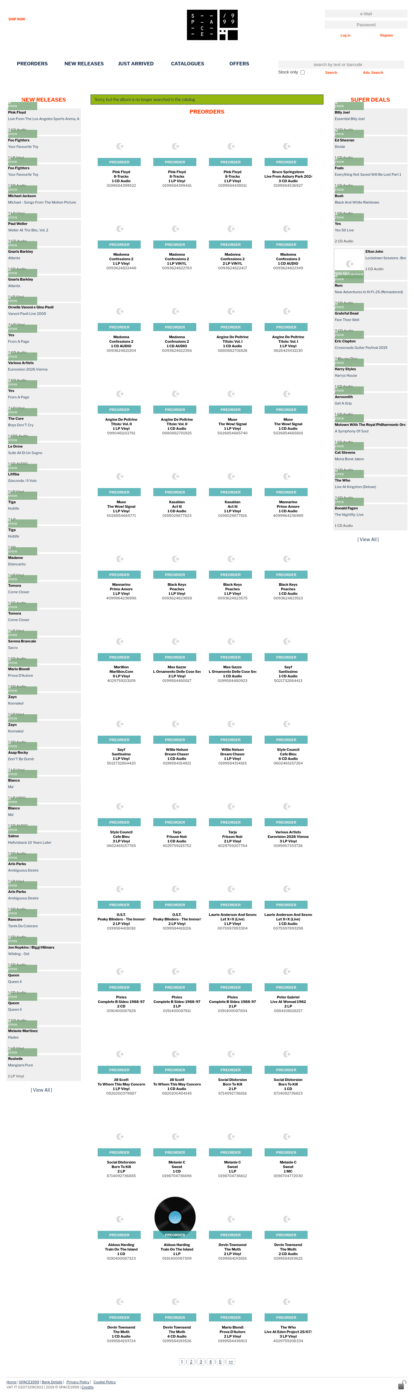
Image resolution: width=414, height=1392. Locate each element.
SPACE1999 (29, 1382)
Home (11, 1382)
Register (386, 35)
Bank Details (52, 1382)
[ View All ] (41, 1090)
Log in (345, 35)
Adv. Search (373, 72)
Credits (87, 1387)
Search (331, 72)
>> (231, 1361)
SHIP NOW (16, 19)
